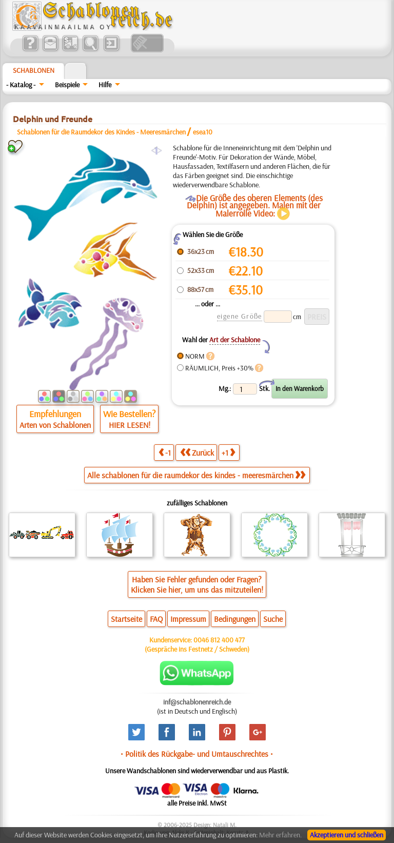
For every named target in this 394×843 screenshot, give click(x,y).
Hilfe (104, 84)
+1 (228, 452)
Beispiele (67, 84)
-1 (165, 452)
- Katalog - (20, 84)
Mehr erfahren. (280, 834)
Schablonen (33, 70)
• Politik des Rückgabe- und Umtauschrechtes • (197, 754)
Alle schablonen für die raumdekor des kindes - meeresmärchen (196, 475)
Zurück (197, 452)
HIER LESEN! (129, 425)
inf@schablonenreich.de (197, 702)
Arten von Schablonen (55, 425)
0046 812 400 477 (219, 639)
